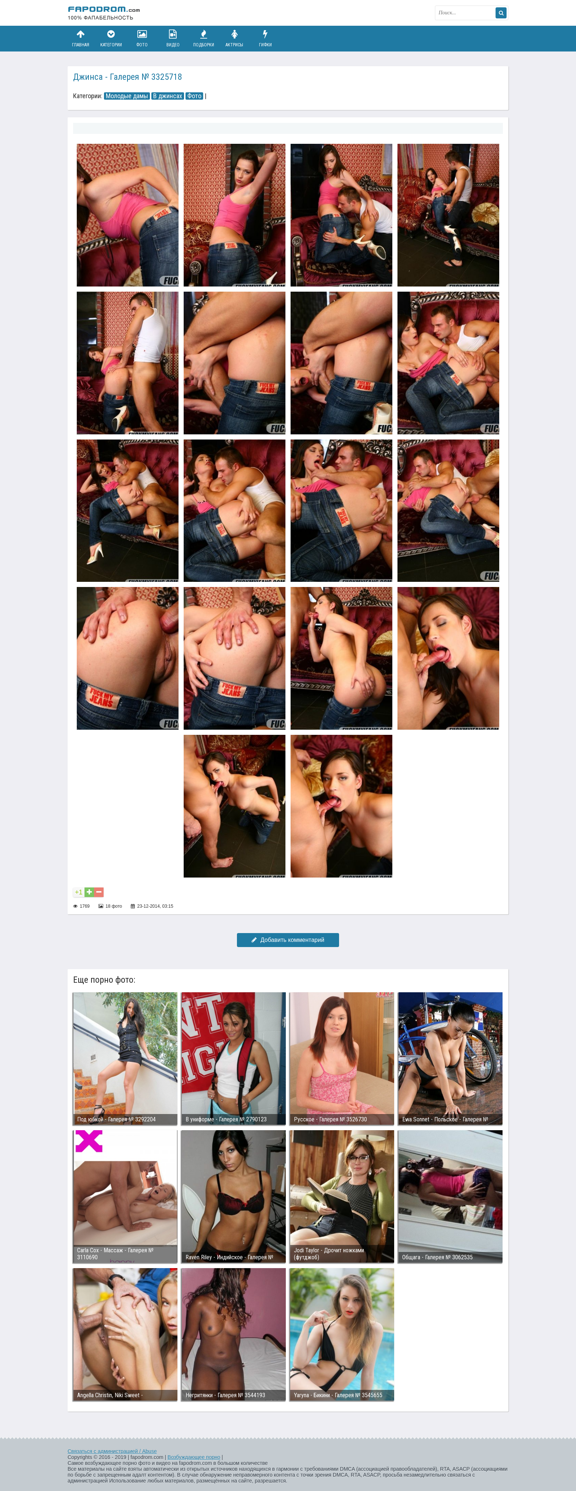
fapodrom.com (104, 13)
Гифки (265, 38)
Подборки (204, 38)
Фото (142, 38)
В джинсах (167, 96)
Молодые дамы (127, 96)
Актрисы (234, 38)
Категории (111, 38)
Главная (80, 38)
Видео (173, 38)
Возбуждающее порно (194, 1457)
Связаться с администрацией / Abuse (112, 1451)
